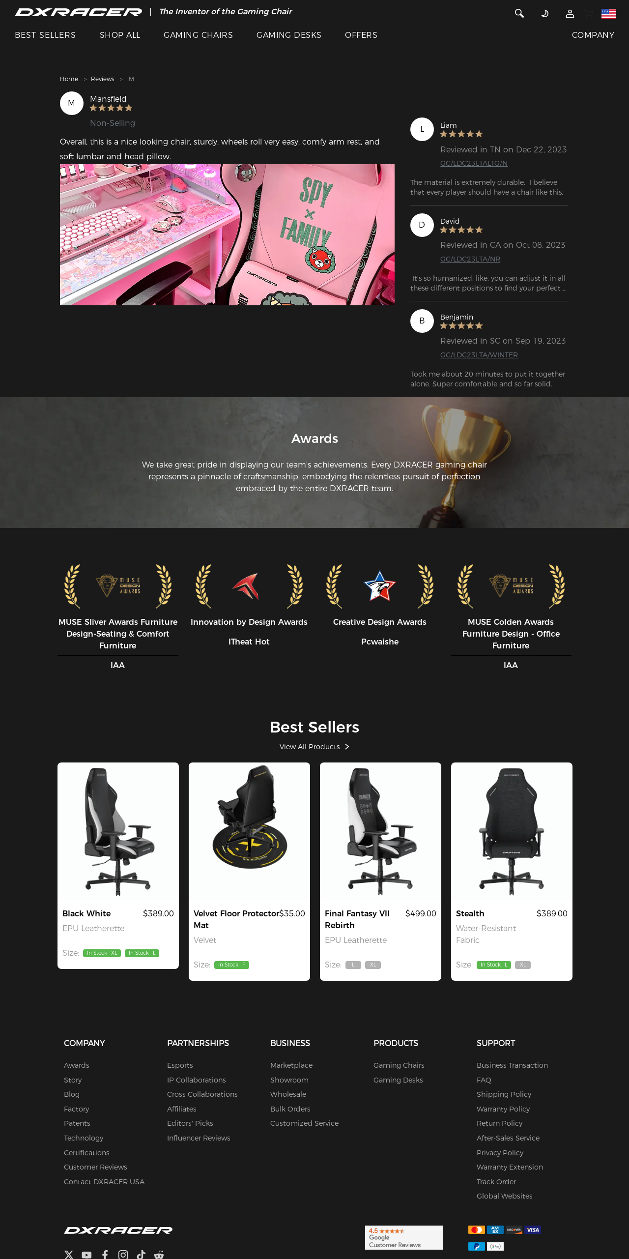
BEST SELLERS (45, 35)
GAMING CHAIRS (198, 35)
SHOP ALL (120, 35)
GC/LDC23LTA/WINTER (483, 356)
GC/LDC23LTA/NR (474, 260)
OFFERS (361, 35)
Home (69, 79)
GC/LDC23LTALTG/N (477, 164)
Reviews (102, 79)
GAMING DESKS (289, 35)
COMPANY (593, 35)
